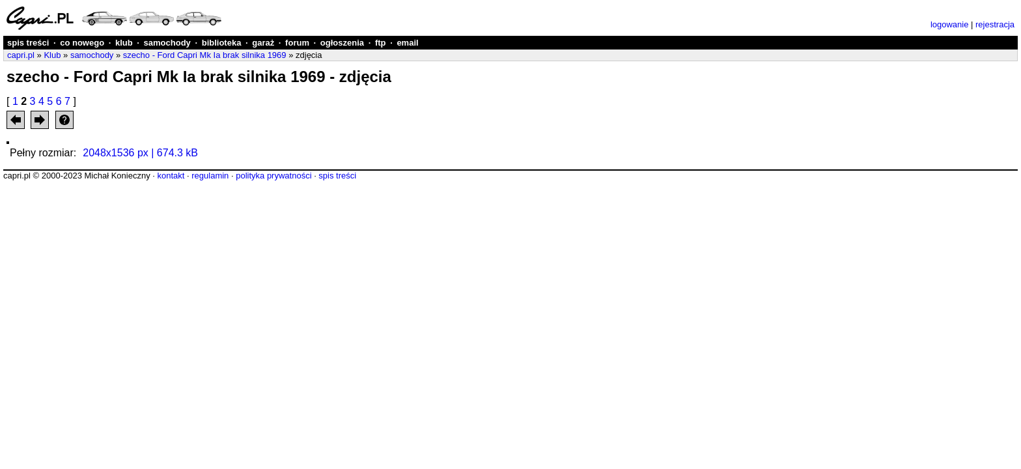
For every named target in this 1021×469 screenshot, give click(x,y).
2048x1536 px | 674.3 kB (140, 152)
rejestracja (994, 24)
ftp (380, 43)
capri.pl (21, 55)
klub (124, 43)
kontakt (170, 175)
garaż (263, 43)
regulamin (210, 175)
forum (297, 43)
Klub (52, 55)
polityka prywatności (273, 175)
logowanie (949, 24)
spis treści (28, 43)
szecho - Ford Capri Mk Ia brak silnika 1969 (205, 55)
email (407, 43)
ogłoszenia (342, 43)
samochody (167, 43)
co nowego (82, 43)
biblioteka (222, 43)
